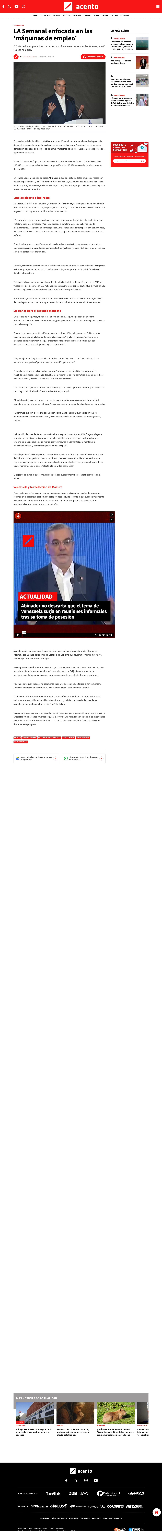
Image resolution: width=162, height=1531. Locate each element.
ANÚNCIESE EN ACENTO (112, 1512)
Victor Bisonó (83, 738)
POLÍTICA (66, 15)
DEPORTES (124, 15)
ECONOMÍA (77, 15)
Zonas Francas (20, 742)
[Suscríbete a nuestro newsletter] (142, 161)
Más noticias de (36, 1398)
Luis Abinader (68, 738)
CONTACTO (44, 1512)
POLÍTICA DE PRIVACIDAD (79, 1512)
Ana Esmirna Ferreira (29, 57)
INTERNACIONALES (101, 15)
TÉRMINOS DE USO (59, 1512)
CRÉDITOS (96, 1512)
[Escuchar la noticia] (93, 56)
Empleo (17, 738)
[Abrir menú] (157, 6)
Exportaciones (29, 738)
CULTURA (114, 15)
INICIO (35, 15)
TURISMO (87, 15)
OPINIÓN (56, 15)
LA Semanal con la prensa (49, 738)
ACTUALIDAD (46, 15)
